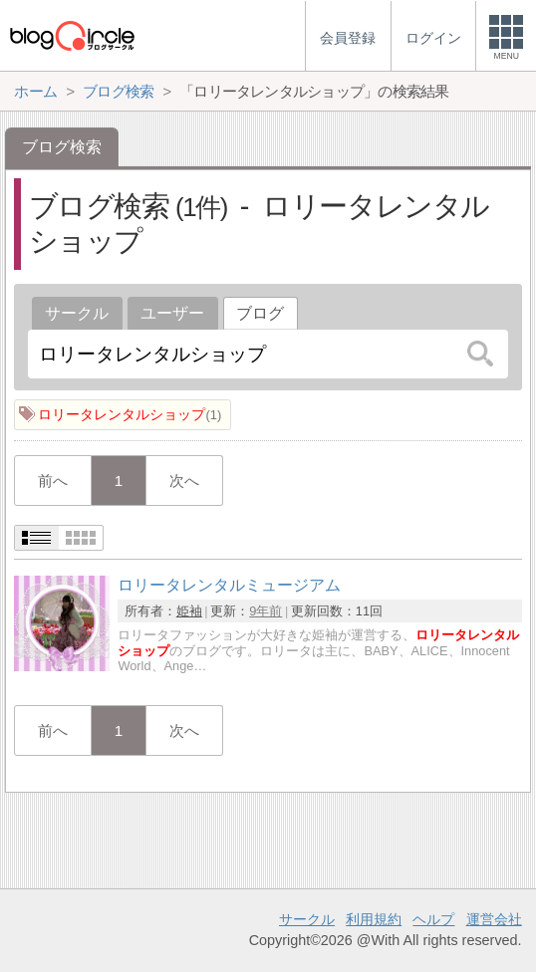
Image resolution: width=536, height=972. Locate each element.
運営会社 (494, 919)
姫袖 (189, 611)
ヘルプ (433, 919)
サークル (77, 313)
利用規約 (374, 919)
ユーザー (172, 313)
